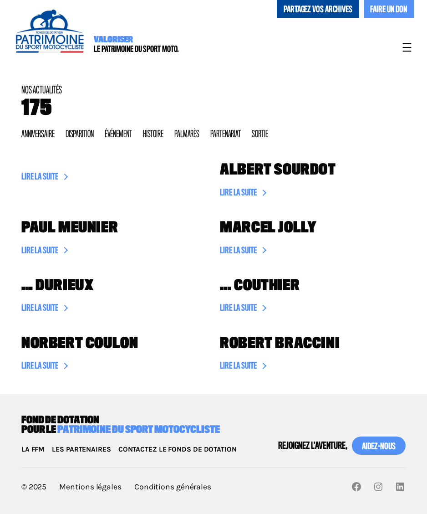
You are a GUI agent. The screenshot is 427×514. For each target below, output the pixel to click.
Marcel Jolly (268, 228)
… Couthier (260, 286)
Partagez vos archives (318, 9)
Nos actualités (41, 90)
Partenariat (225, 134)
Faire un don (388, 9)
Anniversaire (38, 134)
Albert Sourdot (278, 170)
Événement (118, 134)
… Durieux (57, 286)
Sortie (260, 134)
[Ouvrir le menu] (407, 47)
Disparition (80, 134)
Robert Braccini (280, 344)
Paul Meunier (69, 228)
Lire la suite (39, 178)
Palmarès (186, 134)
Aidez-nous (379, 446)
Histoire (153, 134)
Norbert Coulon (79, 344)
